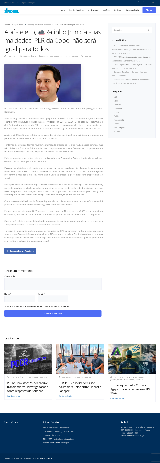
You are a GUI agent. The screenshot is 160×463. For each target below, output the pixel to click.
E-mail (41, 294)
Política (117, 116)
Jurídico (117, 112)
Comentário (10, 276)
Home (62, 10)
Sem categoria (119, 127)
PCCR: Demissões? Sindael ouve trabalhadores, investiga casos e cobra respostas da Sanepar (131, 49)
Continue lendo (13, 396)
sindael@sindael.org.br (25, 3)
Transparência (132, 10)
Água (116, 101)
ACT (115, 97)
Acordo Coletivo (76, 10)
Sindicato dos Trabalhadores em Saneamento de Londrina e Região (50, 56)
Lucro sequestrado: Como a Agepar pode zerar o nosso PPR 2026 (130, 389)
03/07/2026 (14, 377)
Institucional (93, 10)
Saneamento (119, 120)
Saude (116, 123)
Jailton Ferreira (46, 458)
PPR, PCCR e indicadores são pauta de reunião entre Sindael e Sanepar (80, 387)
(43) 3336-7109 (9, 3)
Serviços (117, 10)
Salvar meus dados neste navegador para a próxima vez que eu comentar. (37, 306)
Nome (7, 294)
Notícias (106, 10)
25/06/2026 (118, 377)
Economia (118, 108)
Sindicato (87, 56)
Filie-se (149, 10)
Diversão (117, 104)
